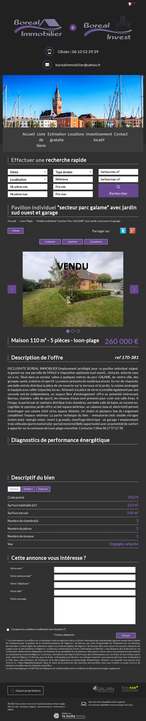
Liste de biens (35, 146)
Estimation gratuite (59, 146)
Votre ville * (16, 590)
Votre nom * (16, 567)
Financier (43, 488)
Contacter (50, 241)
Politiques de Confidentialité (56, 668)
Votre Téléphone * (20, 583)
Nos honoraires (45, 706)
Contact (127, 146)
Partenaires (59, 706)
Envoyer (126, 635)
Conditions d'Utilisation (87, 668)
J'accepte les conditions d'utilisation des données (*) (38, 628)
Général (14, 488)
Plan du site (13, 706)
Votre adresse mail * (21, 575)
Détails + (28, 488)
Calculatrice (96, 241)
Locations (81, 146)
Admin (11, 709)
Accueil (18, 146)
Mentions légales (28, 706)
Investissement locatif (104, 146)
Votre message (18, 598)
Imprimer (72, 241)
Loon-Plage (26, 220)
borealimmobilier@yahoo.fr (78, 65)
